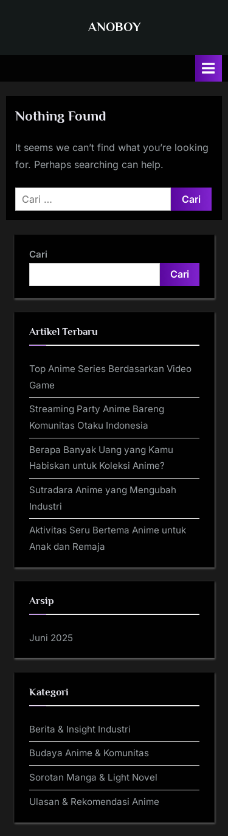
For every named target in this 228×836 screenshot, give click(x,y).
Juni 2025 (51, 638)
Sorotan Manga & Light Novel (93, 777)
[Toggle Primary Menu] (208, 68)
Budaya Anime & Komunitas (89, 753)
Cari (38, 254)
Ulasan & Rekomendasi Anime (94, 801)
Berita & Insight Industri (80, 729)
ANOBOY (114, 26)
